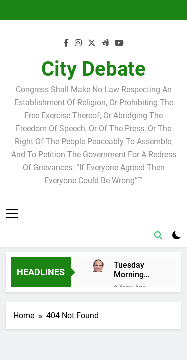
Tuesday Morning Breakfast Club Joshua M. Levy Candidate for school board (136, 270)
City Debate (93, 69)
